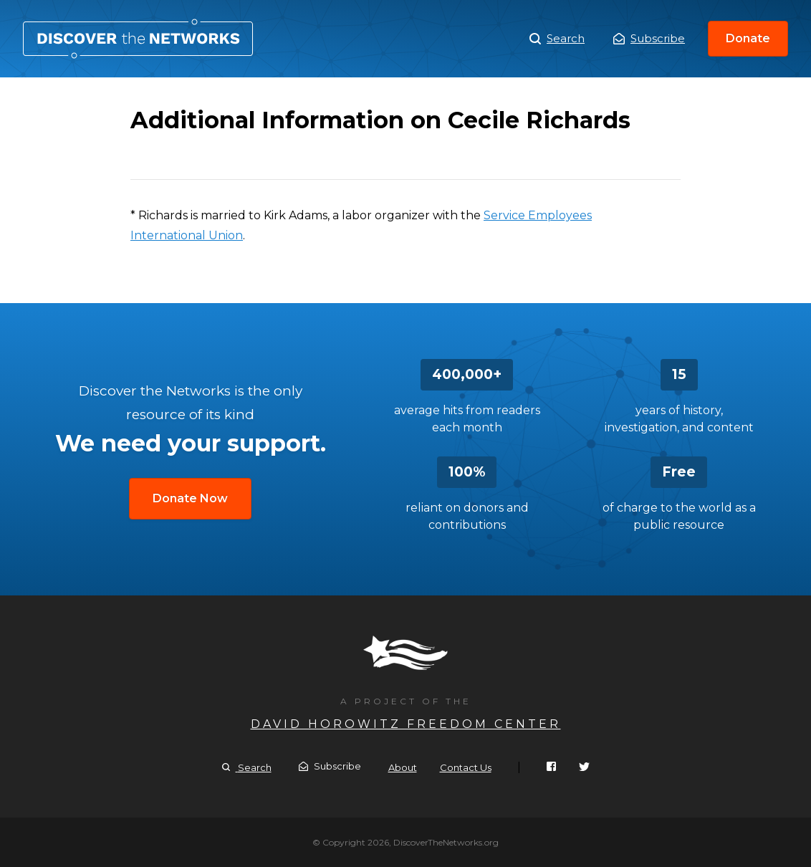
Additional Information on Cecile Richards (138, 38)
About (402, 767)
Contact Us (465, 767)
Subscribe (649, 38)
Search (557, 38)
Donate (748, 38)
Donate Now (190, 498)
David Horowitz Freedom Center (406, 724)
